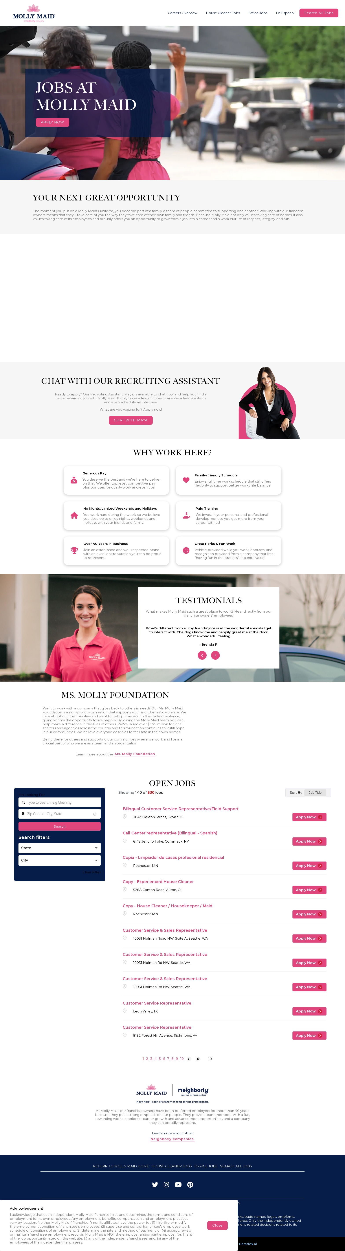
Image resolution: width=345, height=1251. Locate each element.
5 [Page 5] (160, 1058)
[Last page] (198, 1059)
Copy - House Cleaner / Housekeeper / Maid (167, 906)
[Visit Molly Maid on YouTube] (178, 1186)
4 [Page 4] (155, 1058)
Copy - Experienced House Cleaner (158, 881)
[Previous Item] (202, 655)
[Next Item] (215, 655)
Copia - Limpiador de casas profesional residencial (173, 857)
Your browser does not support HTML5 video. (172, 103)
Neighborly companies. (173, 1139)
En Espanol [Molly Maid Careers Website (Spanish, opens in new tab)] (285, 13)
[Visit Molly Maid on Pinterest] (190, 1186)
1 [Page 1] (143, 1058)
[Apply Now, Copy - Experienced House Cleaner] (309, 890)
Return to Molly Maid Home (121, 1166)
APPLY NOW (52, 122)
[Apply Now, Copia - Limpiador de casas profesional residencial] (309, 866)
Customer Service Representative (157, 1003)
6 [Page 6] (164, 1058)
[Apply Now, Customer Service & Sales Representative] (309, 938)
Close (217, 1225)
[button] (95, 814)
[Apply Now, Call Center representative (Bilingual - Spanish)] (309, 841)
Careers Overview (182, 13)
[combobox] (59, 814)
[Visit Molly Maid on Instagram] (166, 1186)
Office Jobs (257, 13)
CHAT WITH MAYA (131, 420)
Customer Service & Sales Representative (165, 930)
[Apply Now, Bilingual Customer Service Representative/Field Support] (309, 817)
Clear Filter (92, 872)
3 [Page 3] (151, 1058)
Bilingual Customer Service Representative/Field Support (181, 808)
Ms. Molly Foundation (135, 754)
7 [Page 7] (168, 1058)
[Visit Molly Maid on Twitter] (155, 1186)
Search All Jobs (319, 13)
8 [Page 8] (172, 1058)
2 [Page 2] (147, 1058)
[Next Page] (189, 1059)
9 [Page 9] (177, 1058)
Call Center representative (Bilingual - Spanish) (170, 833)
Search (60, 826)
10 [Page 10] (182, 1058)
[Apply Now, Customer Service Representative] (309, 1011)
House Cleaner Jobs (223, 13)
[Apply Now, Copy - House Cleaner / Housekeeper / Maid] (309, 914)
